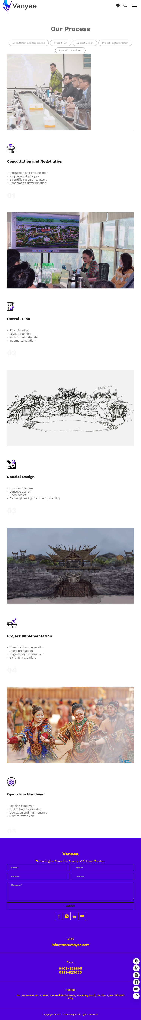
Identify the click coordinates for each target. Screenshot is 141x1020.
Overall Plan (60, 47)
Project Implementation (115, 47)
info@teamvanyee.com (70, 945)
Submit (70, 906)
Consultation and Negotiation (29, 47)
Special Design (85, 47)
